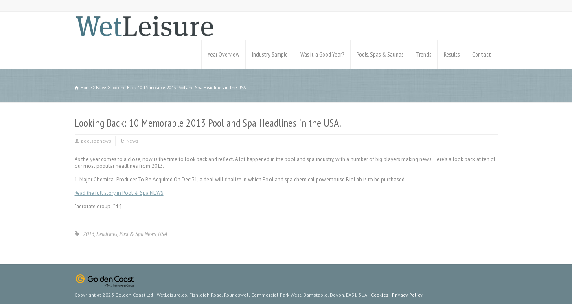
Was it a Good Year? (322, 54)
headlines (106, 234)
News (132, 141)
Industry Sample (270, 54)
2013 (88, 234)
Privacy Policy (407, 295)
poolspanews (96, 141)
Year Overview (223, 54)
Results (452, 54)
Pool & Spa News (137, 234)
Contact (481, 54)
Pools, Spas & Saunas (380, 54)
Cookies (379, 295)
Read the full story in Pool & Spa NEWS (119, 192)
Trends (423, 54)
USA (162, 234)
